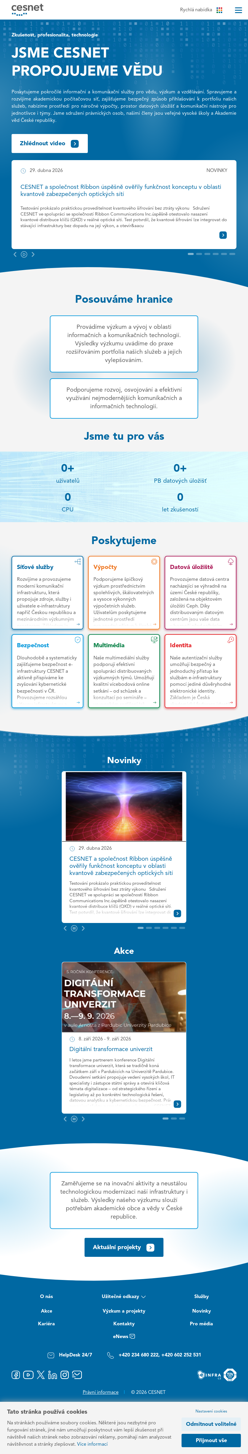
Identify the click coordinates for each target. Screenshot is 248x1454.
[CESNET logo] (27, 10)
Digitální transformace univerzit (110, 1050)
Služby (201, 1296)
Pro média (201, 1324)
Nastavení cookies (211, 1411)
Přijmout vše (211, 1440)
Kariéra (46, 1324)
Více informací (92, 1444)
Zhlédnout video (50, 144)
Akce (124, 951)
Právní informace (101, 1392)
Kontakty (124, 1324)
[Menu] (238, 10)
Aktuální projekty (124, 1247)
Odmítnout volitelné (211, 1424)
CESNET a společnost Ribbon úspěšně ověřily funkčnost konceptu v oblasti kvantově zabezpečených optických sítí (121, 866)
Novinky (124, 761)
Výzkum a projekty (124, 1311)
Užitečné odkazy (124, 1297)
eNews (124, 1338)
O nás (46, 1296)
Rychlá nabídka (201, 10)
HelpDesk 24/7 (69, 1355)
